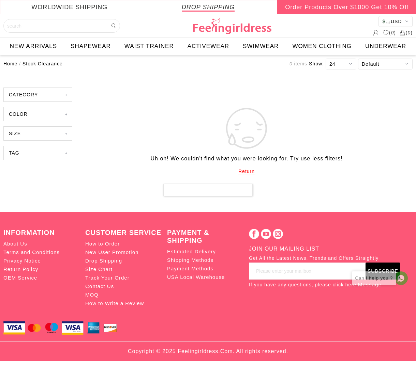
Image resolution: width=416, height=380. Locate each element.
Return (246, 171)
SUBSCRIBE (383, 271)
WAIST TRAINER (149, 46)
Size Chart (99, 269)
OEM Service (20, 278)
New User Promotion (111, 252)
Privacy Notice (22, 261)
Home (10, 63)
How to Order (102, 244)
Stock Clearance (43, 63)
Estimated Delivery (191, 251)
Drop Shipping (103, 261)
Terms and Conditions (31, 252)
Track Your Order (107, 278)
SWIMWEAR (261, 46)
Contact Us (99, 286)
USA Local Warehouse (196, 277)
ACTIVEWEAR (208, 46)
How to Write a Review (114, 303)
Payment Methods (190, 268)
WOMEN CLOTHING (322, 46)
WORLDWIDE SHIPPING (69, 7)
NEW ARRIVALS (33, 46)
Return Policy (20, 269)
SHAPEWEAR (91, 46)
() (389, 33)
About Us (15, 244)
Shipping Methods (190, 260)
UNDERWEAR (385, 46)
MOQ (92, 295)
